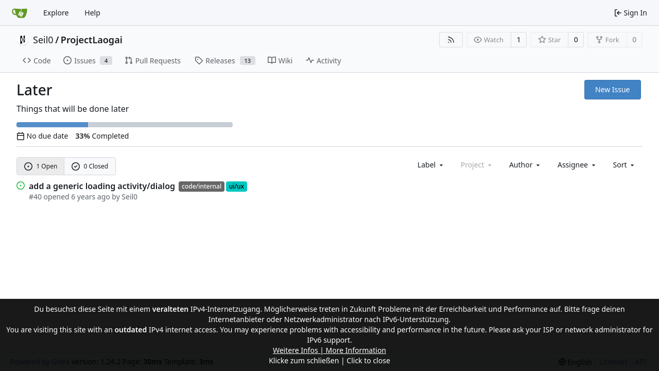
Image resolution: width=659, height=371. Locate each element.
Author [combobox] (525, 165)
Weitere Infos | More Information (329, 350)
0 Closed (90, 166)
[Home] (19, 13)
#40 (35, 196)
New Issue (612, 89)
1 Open (41, 166)
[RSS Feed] (451, 39)
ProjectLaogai (92, 40)
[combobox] (431, 164)
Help (92, 13)
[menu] (624, 164)
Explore (55, 13)
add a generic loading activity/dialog (102, 186)
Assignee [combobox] (577, 165)
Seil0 (43, 40)
